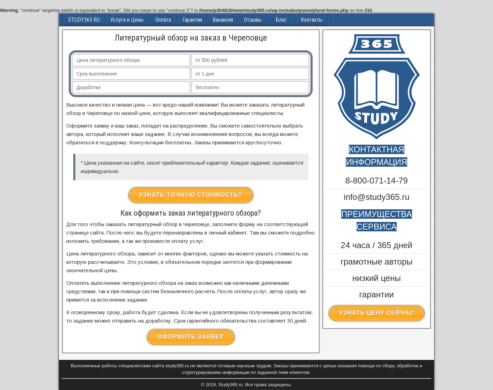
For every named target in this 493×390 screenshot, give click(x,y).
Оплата (163, 19)
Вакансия (222, 19)
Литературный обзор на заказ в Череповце (190, 38)
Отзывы (252, 19)
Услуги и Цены (126, 19)
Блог (281, 19)
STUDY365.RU (84, 19)
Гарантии (192, 19)
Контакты (311, 19)
